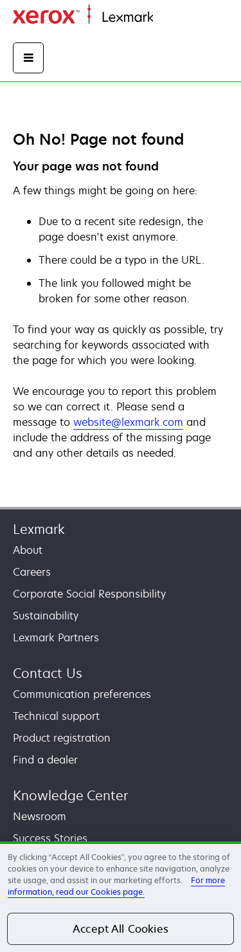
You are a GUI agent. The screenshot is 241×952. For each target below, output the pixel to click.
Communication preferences (82, 694)
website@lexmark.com (128, 422)
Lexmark (39, 529)
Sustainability (45, 616)
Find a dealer (45, 760)
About (27, 550)
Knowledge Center (70, 795)
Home (166, 18)
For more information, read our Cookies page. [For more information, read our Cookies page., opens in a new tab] (116, 886)
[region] (120, 896)
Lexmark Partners (56, 637)
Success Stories (50, 838)
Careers (32, 572)
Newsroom (39, 816)
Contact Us (47, 673)
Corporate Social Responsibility (89, 594)
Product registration (62, 738)
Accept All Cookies (120, 929)
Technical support (56, 716)
